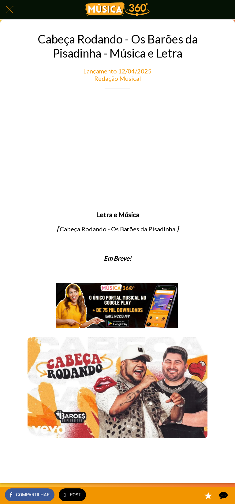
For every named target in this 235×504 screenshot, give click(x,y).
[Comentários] (222, 495)
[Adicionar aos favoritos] (208, 495)
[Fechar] (9, 9)
